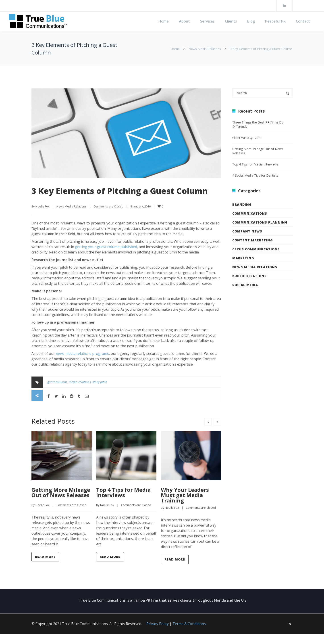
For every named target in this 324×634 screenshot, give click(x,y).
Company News (247, 231)
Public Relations (249, 276)
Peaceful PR (275, 21)
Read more (45, 556)
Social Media (245, 285)
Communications (249, 213)
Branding (242, 204)
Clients (231, 21)
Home (163, 21)
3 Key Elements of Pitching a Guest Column (119, 190)
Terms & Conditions (189, 623)
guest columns (57, 382)
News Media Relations (205, 49)
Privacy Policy (157, 623)
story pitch (99, 382)
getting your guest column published (106, 246)
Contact (303, 21)
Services (207, 21)
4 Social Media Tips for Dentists (255, 175)
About (184, 21)
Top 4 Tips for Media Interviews (123, 492)
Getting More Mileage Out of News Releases (60, 492)
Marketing (243, 258)
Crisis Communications (256, 249)
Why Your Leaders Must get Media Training (185, 495)
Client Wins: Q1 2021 (247, 138)
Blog (251, 21)
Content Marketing (252, 240)
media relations (80, 382)
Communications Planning (260, 222)
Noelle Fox (42, 206)
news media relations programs (82, 353)
